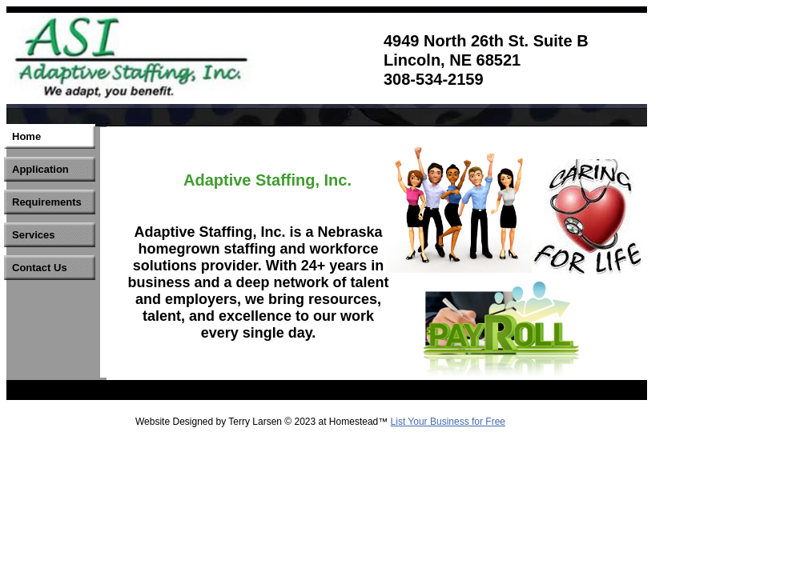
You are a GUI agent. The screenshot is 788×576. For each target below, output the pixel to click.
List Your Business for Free (448, 421)
